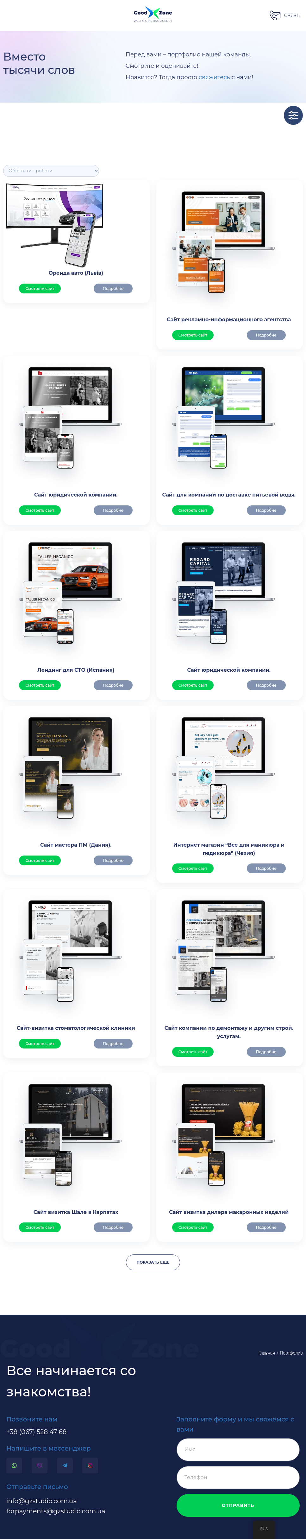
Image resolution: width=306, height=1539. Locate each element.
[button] (284, 15)
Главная (267, 1353)
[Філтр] (51, 171)
